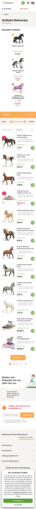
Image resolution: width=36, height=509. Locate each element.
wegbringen (27, 415)
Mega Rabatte (24, 9)
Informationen (18, 445)
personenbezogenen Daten (12, 422)
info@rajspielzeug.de (26, 439)
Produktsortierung (7, 130)
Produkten (7, 9)
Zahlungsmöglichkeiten (18, 456)
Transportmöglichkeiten (18, 461)
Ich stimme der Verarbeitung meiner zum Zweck (16, 421)
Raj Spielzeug (18, 451)
